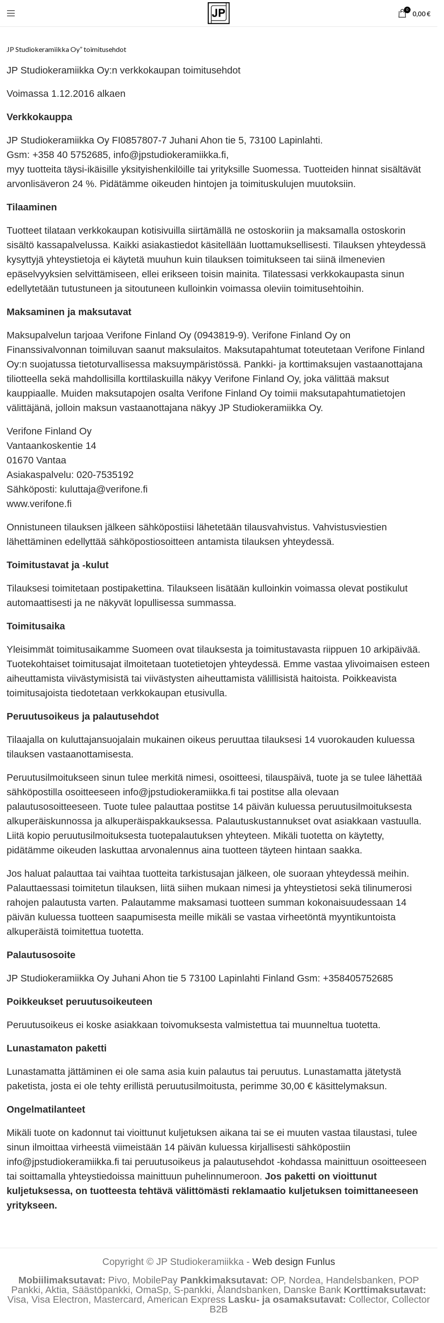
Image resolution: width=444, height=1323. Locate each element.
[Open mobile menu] (11, 13)
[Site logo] (219, 12)
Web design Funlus (294, 1261)
